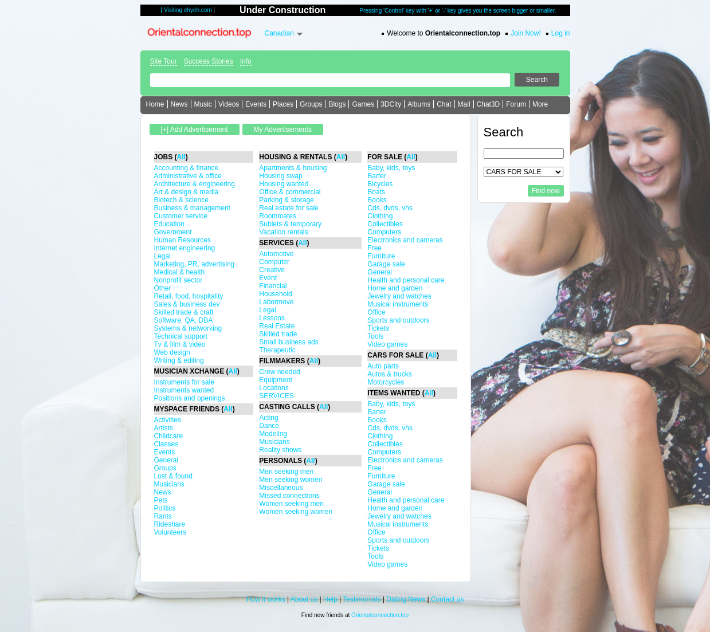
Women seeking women (295, 512)
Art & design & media (186, 192)
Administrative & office (188, 176)
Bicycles (380, 184)
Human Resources (182, 240)
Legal (162, 256)
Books (376, 200)
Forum (516, 104)
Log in (560, 33)
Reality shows (280, 450)
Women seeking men (291, 504)
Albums (418, 104)
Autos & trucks (389, 374)
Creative (272, 270)
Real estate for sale (288, 208)
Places (283, 104)
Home (155, 104)
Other (162, 288)
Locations (273, 388)
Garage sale (386, 264)
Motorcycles (385, 382)
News (179, 104)
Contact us (447, 599)
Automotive (276, 254)
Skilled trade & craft (184, 312)
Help (330, 599)
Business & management (192, 208)
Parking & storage (286, 200)
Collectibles (384, 224)
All (181, 157)
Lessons (272, 318)
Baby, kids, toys (391, 168)
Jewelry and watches (399, 296)
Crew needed (279, 372)
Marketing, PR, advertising (194, 264)
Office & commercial (289, 192)
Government (173, 232)
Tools (375, 336)
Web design (172, 352)
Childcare (168, 436)
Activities (167, 420)
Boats (376, 192)
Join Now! (526, 33)
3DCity (391, 104)
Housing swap (280, 176)
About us (304, 599)
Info (246, 61)
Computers (384, 232)
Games (363, 104)
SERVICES (276, 396)
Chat (444, 104)
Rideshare (170, 524)
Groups (311, 104)
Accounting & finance (186, 168)
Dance (269, 426)
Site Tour (163, 61)
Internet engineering (184, 248)
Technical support (180, 336)
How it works (265, 599)
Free (374, 248)
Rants (163, 516)
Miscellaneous (281, 488)
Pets (161, 500)
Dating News (405, 599)
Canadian (279, 33)
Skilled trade (278, 334)
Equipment (275, 380)
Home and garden (394, 288)
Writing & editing (179, 360)
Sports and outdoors (398, 320)
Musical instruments (397, 304)
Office (376, 312)
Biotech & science (181, 200)
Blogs (337, 104)
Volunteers (170, 532)
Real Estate (277, 326)
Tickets (378, 328)
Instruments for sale (184, 382)
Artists (163, 428)
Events (255, 104)
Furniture (381, 256)
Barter (376, 176)
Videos (228, 104)
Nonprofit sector (178, 280)
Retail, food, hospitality (188, 296)
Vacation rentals (283, 232)
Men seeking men (286, 472)
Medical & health (179, 272)
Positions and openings (189, 398)
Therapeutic (277, 350)
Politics (165, 508)
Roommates (277, 216)
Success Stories (208, 61)
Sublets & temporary (290, 224)
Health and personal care (405, 280)
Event (268, 278)
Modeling (273, 434)
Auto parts (383, 366)
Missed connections (289, 496)
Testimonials (362, 599)
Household (275, 294)
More (540, 104)
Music (203, 104)
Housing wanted (283, 184)
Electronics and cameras (404, 240)
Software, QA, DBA (183, 320)
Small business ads (288, 342)
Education (169, 224)
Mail (464, 104)
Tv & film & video (180, 344)
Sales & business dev (187, 304)
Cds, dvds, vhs (390, 208)
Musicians (169, 484)
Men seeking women (290, 480)
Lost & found (173, 476)
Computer (274, 262)
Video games (387, 344)
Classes (166, 444)
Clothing (380, 216)
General (166, 460)
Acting (268, 418)
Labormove (276, 302)
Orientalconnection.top (380, 615)
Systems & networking (188, 328)
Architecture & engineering (194, 184)
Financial (273, 286)
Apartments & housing (293, 168)
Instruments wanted (184, 390)
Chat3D (488, 104)
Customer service (180, 216)
